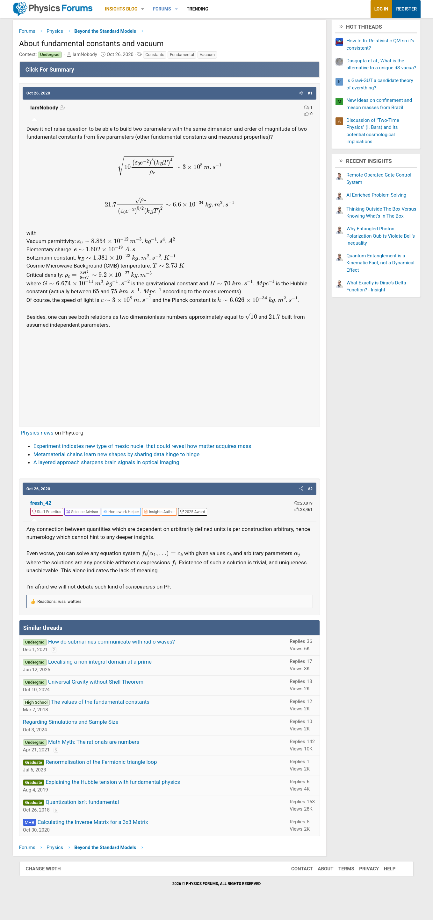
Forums (173, 8)
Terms (342, 887)
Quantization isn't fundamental (93, 821)
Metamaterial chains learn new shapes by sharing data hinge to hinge (128, 472)
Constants (166, 56)
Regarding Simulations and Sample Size (82, 740)
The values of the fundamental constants (111, 720)
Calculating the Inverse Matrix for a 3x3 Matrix (104, 841)
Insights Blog (132, 8)
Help (386, 887)
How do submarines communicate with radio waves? (123, 660)
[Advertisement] (169, 392)
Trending (209, 8)
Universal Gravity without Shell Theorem (107, 700)
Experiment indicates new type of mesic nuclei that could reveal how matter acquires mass (154, 464)
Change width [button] (47, 887)
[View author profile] (170, 529)
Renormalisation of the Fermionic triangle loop (112, 780)
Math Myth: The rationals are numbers (105, 760)
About (321, 887)
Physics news (48, 450)
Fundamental (193, 56)
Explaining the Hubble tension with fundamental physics (124, 801)
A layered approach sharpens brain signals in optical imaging (118, 480)
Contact (298, 887)
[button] (154, 9)
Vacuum (218, 56)
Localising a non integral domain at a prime (111, 680)
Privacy (365, 887)
